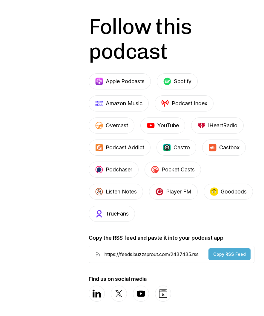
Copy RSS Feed (229, 254)
